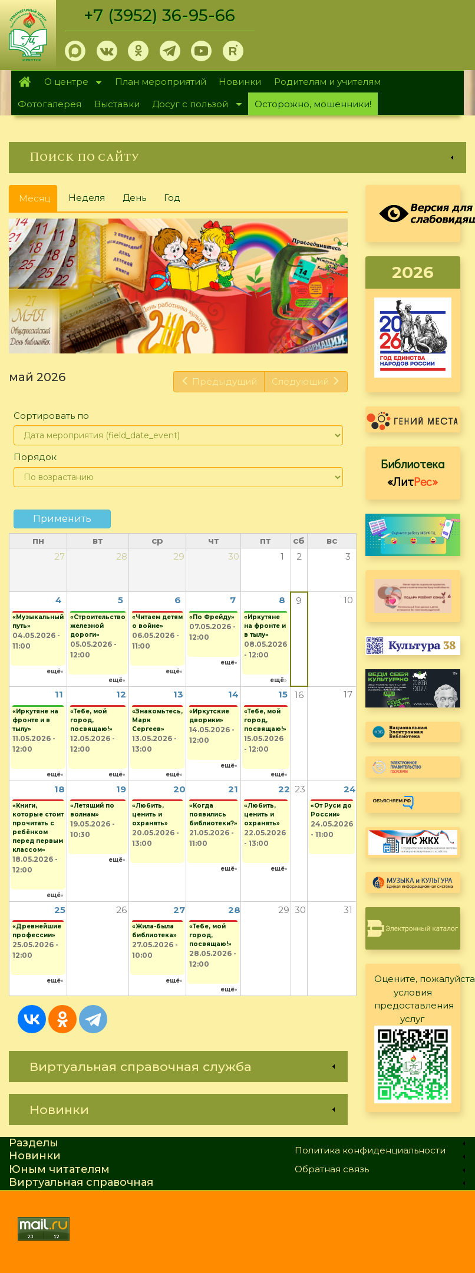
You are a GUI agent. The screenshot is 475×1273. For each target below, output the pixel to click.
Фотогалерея (49, 104)
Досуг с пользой (194, 105)
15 (283, 694)
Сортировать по (51, 415)
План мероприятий (160, 81)
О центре (69, 83)
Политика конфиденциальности (370, 1150)
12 (121, 694)
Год (172, 197)
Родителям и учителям (327, 81)
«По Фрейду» (212, 617)
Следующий (306, 381)
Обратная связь (332, 1169)
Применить (62, 518)
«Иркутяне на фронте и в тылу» (265, 626)
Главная (24, 82)
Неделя (86, 197)
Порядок (35, 456)
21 (233, 789)
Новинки (240, 81)
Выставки (117, 104)
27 (179, 909)
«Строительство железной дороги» (98, 626)
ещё (54, 671)
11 (59, 694)
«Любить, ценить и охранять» (150, 814)
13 (178, 694)
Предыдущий (219, 381)
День (134, 197)
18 (59, 789)
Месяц (38, 201)
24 (350, 789)
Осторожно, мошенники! (313, 104)
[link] (237, 157)
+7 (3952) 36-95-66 (160, 15)
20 (179, 789)
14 (233, 694)
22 (284, 789)
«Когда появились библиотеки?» (213, 814)
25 (59, 909)
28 (234, 909)
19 (121, 789)
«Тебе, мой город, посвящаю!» (91, 720)
